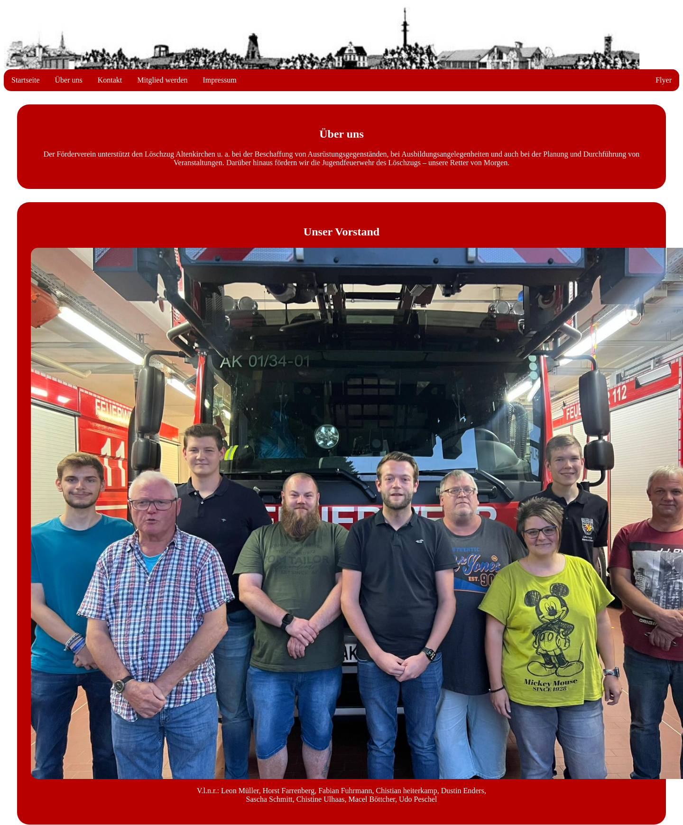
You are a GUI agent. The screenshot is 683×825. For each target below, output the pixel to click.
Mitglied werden (162, 80)
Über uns (69, 80)
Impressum (220, 80)
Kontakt (110, 80)
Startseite (25, 80)
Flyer (663, 80)
